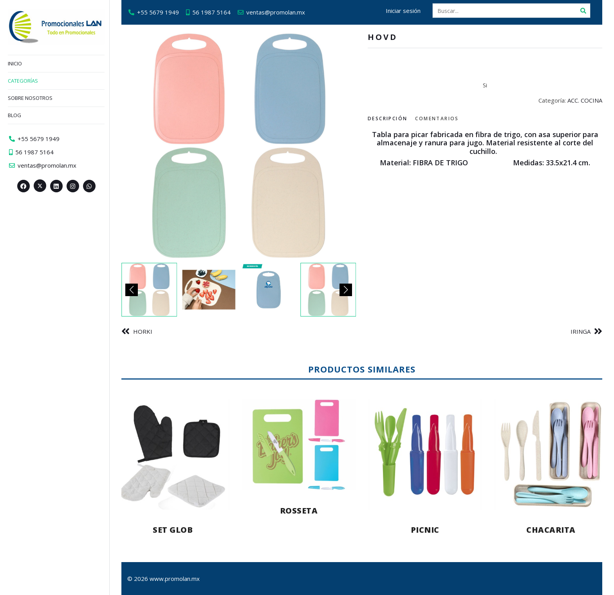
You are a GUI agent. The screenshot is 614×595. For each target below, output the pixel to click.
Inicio (15, 63)
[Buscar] (583, 10)
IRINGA (581, 331)
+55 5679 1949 (158, 12)
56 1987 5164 (211, 12)
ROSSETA (299, 510)
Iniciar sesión (403, 10)
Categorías (23, 80)
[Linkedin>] (56, 186)
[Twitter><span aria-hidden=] (40, 185)
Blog (14, 115)
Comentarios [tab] (437, 118)
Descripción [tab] (387, 118)
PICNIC (425, 529)
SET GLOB (173, 529)
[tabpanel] (485, 148)
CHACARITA (551, 529)
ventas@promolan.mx (275, 12)
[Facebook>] (23, 186)
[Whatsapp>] (89, 186)
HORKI (142, 331)
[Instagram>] (73, 186)
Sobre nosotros (30, 97)
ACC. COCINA (584, 100)
